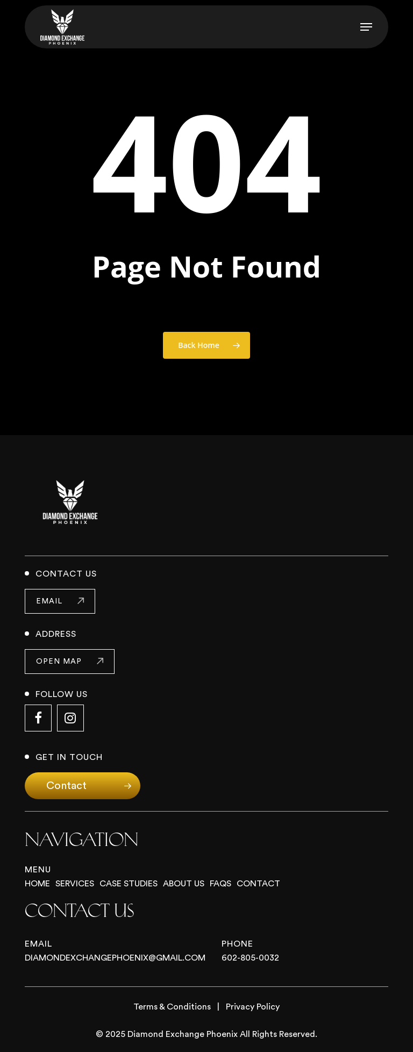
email (49, 601)
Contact (258, 883)
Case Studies (128, 883)
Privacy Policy (253, 1007)
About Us (183, 883)
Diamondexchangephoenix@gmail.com (115, 958)
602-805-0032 (250, 958)
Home (37, 883)
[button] (366, 27)
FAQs (220, 883)
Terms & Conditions (172, 1007)
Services (74, 883)
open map (59, 661)
